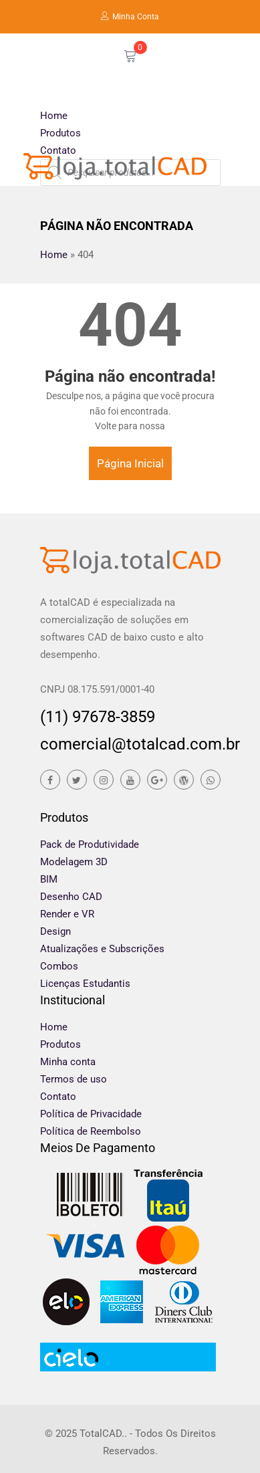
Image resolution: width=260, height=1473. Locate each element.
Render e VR (67, 914)
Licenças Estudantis (85, 984)
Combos (59, 966)
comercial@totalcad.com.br (130, 744)
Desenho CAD (71, 897)
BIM (48, 879)
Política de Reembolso (90, 1131)
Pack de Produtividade (89, 844)
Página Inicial (130, 463)
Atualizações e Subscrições (102, 949)
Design (55, 931)
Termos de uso (73, 1079)
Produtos (60, 133)
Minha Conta (130, 16)
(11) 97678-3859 (97, 716)
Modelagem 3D (74, 862)
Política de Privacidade (91, 1114)
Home (54, 116)
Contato (58, 150)
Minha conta (68, 1062)
